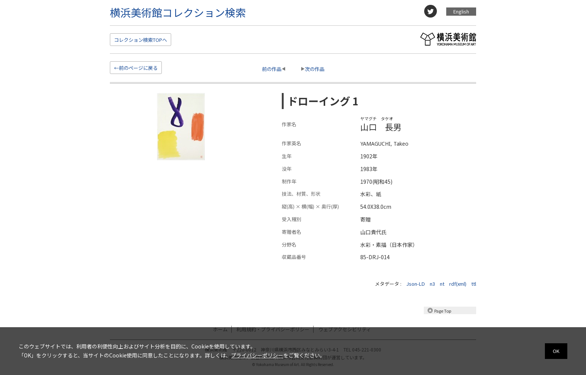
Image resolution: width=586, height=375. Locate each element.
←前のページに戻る (136, 67)
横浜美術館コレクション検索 (178, 12)
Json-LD (415, 283)
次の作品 (314, 68)
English (461, 11)
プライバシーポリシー (257, 355)
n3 (432, 283)
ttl (473, 283)
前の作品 (271, 68)
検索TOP (140, 39)
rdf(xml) (457, 283)
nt (442, 283)
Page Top (442, 311)
